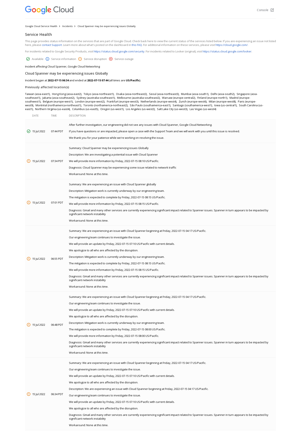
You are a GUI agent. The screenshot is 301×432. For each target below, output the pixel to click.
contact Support (52, 45)
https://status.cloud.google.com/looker (227, 51)
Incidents (67, 26)
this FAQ (137, 45)
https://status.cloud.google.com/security (119, 51)
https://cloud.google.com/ (232, 45)
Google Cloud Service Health (41, 26)
